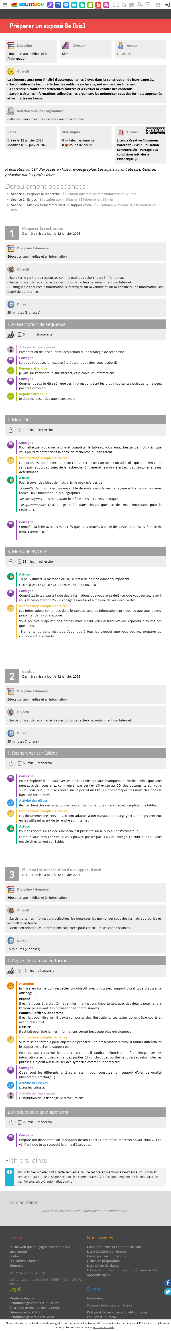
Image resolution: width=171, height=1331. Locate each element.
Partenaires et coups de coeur (109, 1315)
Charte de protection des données (34, 1298)
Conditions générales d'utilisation (34, 1293)
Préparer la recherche (43, 184)
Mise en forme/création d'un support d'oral (59, 196)
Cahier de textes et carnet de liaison (114, 1237)
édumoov (16, 1256)
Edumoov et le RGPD (24, 1303)
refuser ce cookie (103, 1327)
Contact (15, 1247)
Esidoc (32, 190)
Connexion (95, 1289)
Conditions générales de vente (32, 1307)
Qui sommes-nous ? (24, 1251)
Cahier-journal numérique (106, 1247)
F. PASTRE (124, 44)
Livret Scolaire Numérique (106, 1242)
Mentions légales (22, 1289)
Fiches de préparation (103, 1251)
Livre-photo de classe (103, 1256)
